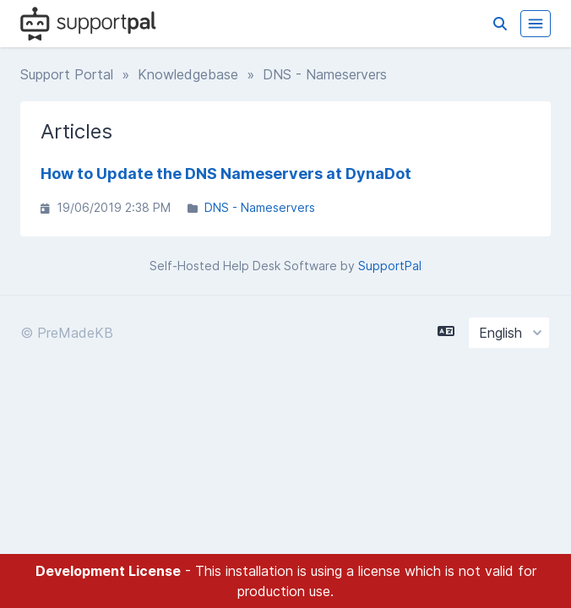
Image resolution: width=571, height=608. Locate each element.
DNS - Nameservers (259, 207)
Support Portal (66, 74)
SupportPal (389, 265)
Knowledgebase (188, 74)
